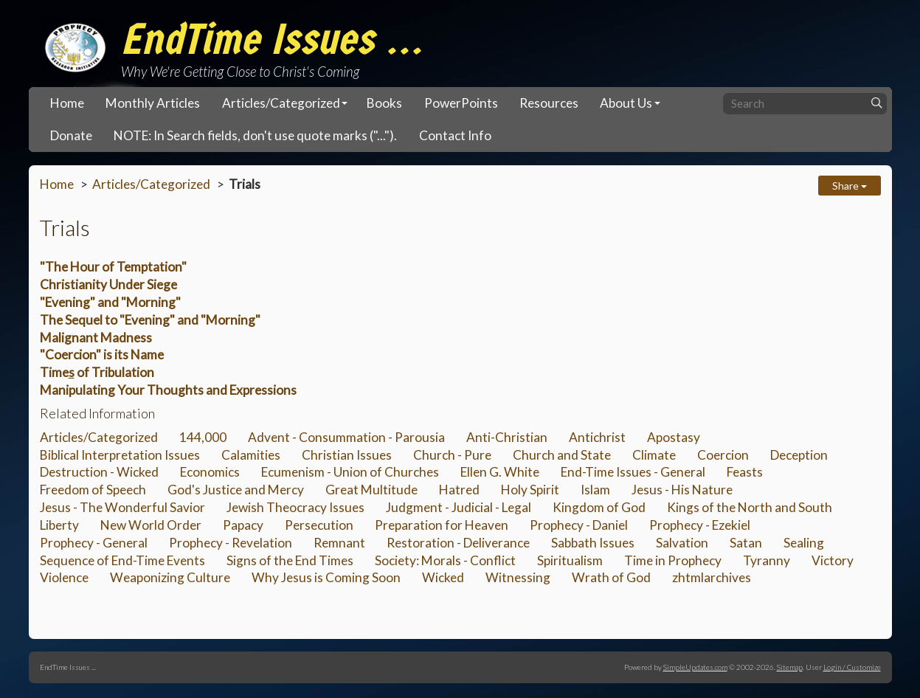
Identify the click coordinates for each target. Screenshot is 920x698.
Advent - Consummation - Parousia (346, 437)
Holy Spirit (530, 489)
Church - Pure (452, 455)
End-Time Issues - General (633, 472)
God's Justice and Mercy (235, 489)
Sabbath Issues (592, 542)
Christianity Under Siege (108, 284)
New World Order (150, 525)
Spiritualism (570, 560)
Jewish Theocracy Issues (295, 507)
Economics (210, 472)
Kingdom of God (599, 507)
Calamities (250, 455)
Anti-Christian (506, 437)
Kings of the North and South (749, 507)
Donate (71, 135)
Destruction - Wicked (99, 472)
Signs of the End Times (289, 560)
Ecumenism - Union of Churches (350, 472)
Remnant (339, 542)
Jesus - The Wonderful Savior (122, 507)
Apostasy (673, 437)
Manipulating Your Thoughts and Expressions (168, 390)
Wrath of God (611, 577)
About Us (626, 103)
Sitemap (790, 667)
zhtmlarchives (711, 577)
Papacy (243, 525)
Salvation (682, 542)
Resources (548, 103)
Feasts (745, 472)
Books (384, 103)
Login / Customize (852, 667)
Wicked (443, 577)
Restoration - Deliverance (458, 542)
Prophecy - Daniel (579, 525)
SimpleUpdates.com (695, 667)
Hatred (459, 489)
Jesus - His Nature (682, 489)
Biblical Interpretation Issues (120, 455)
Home (67, 103)
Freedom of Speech (93, 489)
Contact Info (455, 135)
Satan (746, 542)
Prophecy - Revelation (230, 542)
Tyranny (766, 560)
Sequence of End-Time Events (122, 560)
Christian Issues (347, 455)
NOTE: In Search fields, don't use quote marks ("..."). (255, 135)
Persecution (319, 525)
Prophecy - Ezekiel (699, 525)
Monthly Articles (153, 103)
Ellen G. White (499, 472)
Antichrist (597, 437)
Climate (654, 455)
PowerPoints (461, 103)
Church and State (562, 455)
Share (849, 185)
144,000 (202, 437)
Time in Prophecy (673, 560)
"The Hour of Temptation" (113, 266)
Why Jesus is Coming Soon (326, 577)
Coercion (723, 455)
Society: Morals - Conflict (445, 560)
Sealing (804, 542)
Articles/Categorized (281, 103)
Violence (64, 577)
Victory (833, 560)
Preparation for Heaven (441, 525)
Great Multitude (371, 489)
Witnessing (517, 577)
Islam (595, 489)
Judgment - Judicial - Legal (458, 507)
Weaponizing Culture (170, 577)
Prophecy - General (94, 542)
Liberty (59, 525)
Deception (799, 455)
